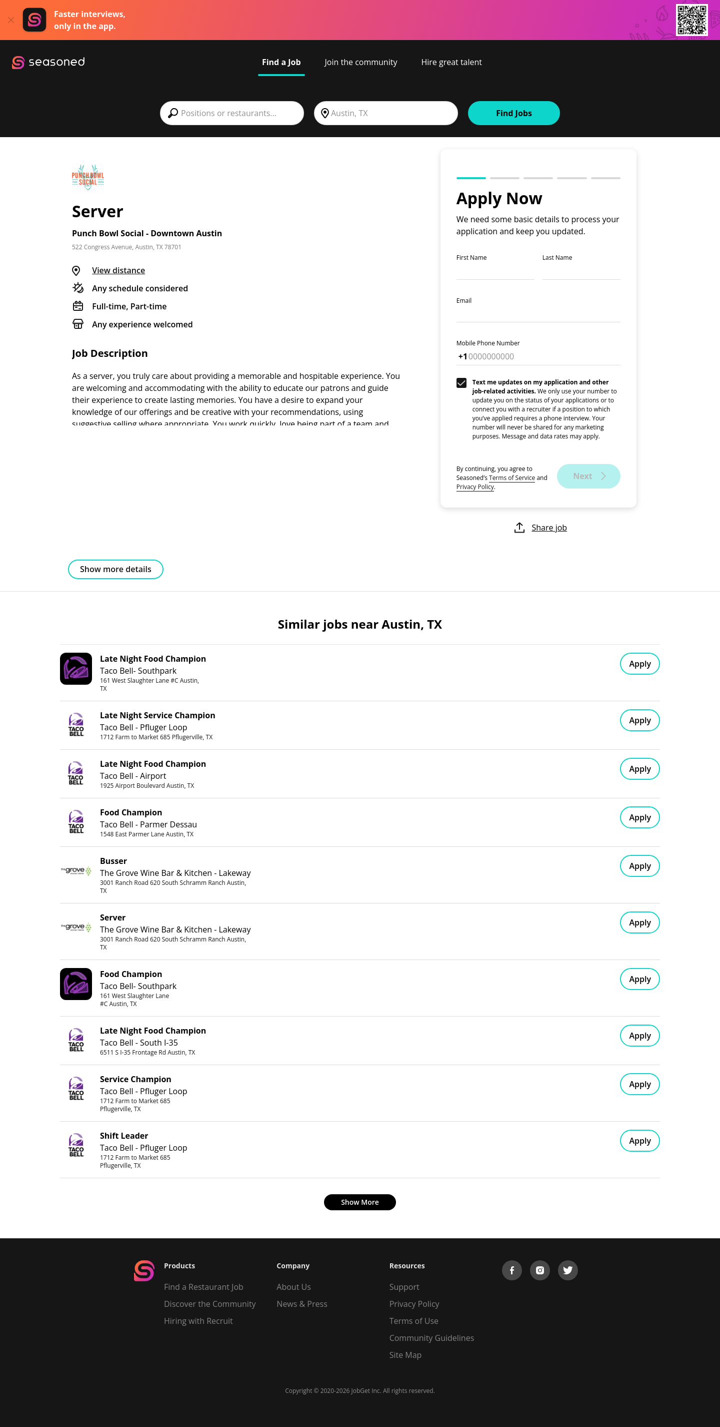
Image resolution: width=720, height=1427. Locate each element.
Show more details (116, 569)
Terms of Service (512, 477)
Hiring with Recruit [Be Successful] (198, 1320)
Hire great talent (451, 62)
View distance (118, 270)
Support (405, 1286)
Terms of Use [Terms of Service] (414, 1320)
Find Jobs (514, 113)
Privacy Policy (475, 487)
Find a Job (281, 62)
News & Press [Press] (301, 1303)
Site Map (406, 1354)
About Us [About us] (293, 1286)
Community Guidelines (432, 1337)
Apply (640, 663)
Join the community (361, 62)
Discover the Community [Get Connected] (210, 1303)
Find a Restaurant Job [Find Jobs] (204, 1286)
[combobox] (232, 113)
